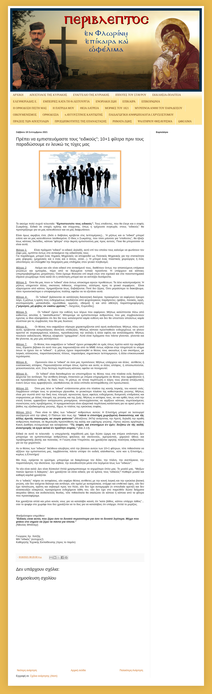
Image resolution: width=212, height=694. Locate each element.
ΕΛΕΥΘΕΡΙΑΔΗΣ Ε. (25, 101)
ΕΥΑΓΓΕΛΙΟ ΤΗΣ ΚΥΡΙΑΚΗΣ (91, 94)
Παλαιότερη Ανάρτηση (131, 670)
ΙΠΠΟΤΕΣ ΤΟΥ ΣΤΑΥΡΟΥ (130, 94)
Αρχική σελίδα (78, 670)
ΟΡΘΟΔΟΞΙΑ (51, 114)
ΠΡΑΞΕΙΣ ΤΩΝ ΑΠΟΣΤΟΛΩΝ (31, 121)
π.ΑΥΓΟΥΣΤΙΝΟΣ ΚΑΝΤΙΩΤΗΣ (84, 114)
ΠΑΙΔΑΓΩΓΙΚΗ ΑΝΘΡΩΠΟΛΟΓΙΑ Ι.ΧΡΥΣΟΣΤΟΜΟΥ (141, 114)
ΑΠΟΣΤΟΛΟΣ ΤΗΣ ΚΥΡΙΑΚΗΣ (48, 94)
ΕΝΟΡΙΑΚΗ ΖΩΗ (106, 101)
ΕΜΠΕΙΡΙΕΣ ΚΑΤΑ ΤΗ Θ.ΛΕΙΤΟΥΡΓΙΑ (66, 101)
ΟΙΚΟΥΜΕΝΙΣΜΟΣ (25, 114)
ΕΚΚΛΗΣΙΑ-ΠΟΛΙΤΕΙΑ (166, 94)
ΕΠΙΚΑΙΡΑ (129, 101)
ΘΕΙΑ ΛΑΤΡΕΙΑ (89, 108)
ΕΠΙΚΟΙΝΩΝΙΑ (150, 101)
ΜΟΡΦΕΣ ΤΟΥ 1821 (117, 108)
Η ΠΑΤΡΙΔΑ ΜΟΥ (63, 108)
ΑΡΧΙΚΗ (18, 94)
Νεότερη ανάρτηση (27, 670)
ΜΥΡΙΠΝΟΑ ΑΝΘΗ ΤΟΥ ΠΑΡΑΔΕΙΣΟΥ (158, 108)
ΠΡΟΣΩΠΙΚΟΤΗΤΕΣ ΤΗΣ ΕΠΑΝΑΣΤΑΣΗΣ (81, 121)
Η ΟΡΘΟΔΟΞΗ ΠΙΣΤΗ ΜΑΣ (30, 108)
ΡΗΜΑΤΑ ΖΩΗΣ (122, 121)
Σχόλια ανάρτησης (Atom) (43, 676)
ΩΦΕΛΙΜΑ (185, 121)
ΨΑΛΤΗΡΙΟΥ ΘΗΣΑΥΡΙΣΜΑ (155, 121)
